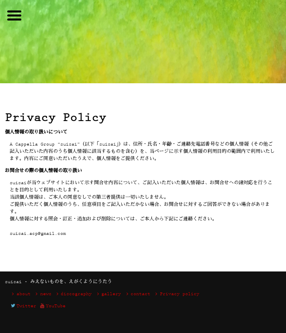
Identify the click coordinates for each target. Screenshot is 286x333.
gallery (107, 294)
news (42, 294)
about (20, 294)
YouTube (52, 306)
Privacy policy (176, 294)
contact (137, 294)
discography (73, 294)
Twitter (23, 306)
